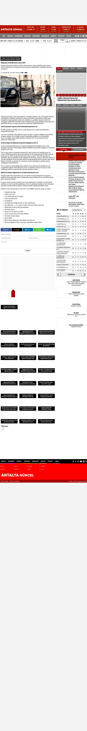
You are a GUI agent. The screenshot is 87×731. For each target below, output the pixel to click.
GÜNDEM (36, 36)
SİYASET (61, 36)
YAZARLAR (71, 274)
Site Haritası (4, 481)
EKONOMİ (19, 36)
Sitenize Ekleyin (15, 481)
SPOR (68, 36)
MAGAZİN (45, 36)
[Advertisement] (34, 12)
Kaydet (28, 250)
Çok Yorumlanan (79, 149)
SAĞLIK (53, 36)
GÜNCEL (27, 36)
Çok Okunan (63, 149)
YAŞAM (5, 73)
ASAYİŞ (10, 36)
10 (85, 95)
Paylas (5, 230)
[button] (58, 274)
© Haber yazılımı (77, 481)
